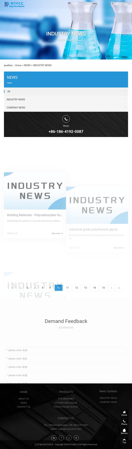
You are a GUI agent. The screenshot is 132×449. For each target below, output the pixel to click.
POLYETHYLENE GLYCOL (66, 419)
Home (18, 65)
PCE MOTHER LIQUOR (66, 415)
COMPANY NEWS (66, 112)
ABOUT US (23, 411)
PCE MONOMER (66, 411)
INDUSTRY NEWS (42, 65)
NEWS (27, 65)
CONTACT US (23, 419)
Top (124, 441)
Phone (124, 422)
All (66, 96)
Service (124, 432)
